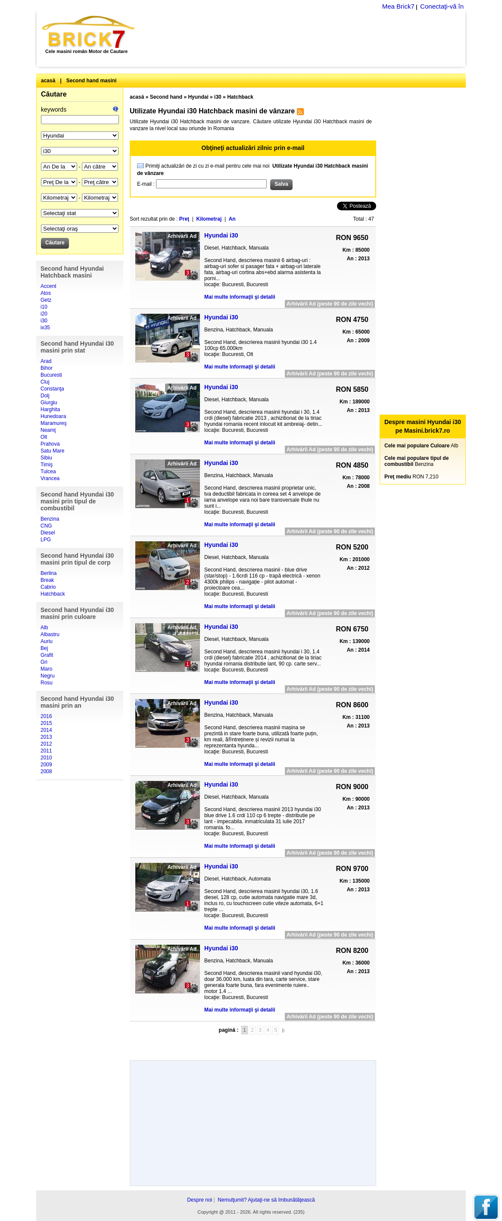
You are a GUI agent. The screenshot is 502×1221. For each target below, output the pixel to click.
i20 (44, 314)
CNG (46, 526)
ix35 (45, 328)
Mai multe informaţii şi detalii (239, 297)
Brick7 (89, 32)
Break (47, 580)
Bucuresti (51, 375)
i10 (44, 307)
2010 (46, 758)
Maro (46, 669)
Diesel (48, 533)
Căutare (54, 94)
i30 (44, 321)
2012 (46, 744)
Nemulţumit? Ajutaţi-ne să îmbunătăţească (266, 1200)
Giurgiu (49, 403)
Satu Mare (52, 451)
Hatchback (53, 594)
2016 (46, 716)
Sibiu (46, 458)
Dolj (45, 396)
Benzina (50, 519)
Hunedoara (53, 416)
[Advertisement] (305, 38)
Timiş (47, 465)
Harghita (50, 409)
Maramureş (54, 423)
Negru (48, 676)
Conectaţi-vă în (442, 6)
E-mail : (146, 184)
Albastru (50, 634)
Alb (44, 628)
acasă (48, 81)
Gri (44, 662)
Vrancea (50, 478)
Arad (46, 361)
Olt (44, 437)
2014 (46, 730)
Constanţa (52, 389)
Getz (46, 300)
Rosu (47, 683)
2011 (46, 751)
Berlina (48, 573)
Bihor (47, 368)
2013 (46, 737)
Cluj (45, 382)
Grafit (47, 655)
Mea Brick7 (398, 6)
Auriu (47, 641)
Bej (44, 648)
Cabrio (48, 587)
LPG (46, 540)
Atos (46, 293)
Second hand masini (91, 81)
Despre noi (199, 1200)
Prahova (50, 444)
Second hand (166, 97)
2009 (46, 765)
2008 (46, 771)
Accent (48, 286)
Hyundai (198, 97)
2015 (46, 723)
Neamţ (48, 430)
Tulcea (48, 471)
